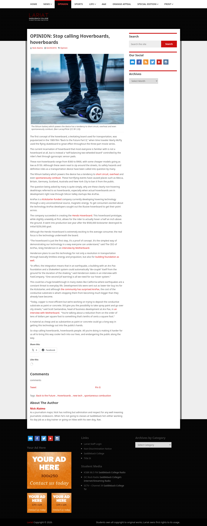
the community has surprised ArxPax (80, 289)
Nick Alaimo (37, 48)
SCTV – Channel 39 (93, 485)
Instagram (165, 62)
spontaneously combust (48, 177)
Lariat (30, 522)
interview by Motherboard (75, 247)
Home (33, 4)
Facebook (139, 62)
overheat (114, 174)
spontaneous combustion (97, 395)
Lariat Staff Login (93, 443)
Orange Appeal (122, 4)
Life (91, 4)
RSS (145, 62)
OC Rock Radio (91, 477)
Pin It (98, 387)
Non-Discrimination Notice (98, 448)
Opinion (63, 4)
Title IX (87, 458)
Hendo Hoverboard (82, 215)
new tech (77, 395)
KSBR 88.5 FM (91, 472)
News (46, 4)
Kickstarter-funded (52, 199)
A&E (104, 4)
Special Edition (146, 4)
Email (132, 62)
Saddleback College (94, 453)
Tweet (33, 387)
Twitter (152, 62)
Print (167, 4)
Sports (78, 4)
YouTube (159, 62)
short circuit (102, 174)
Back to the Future (45, 395)
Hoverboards (64, 395)
